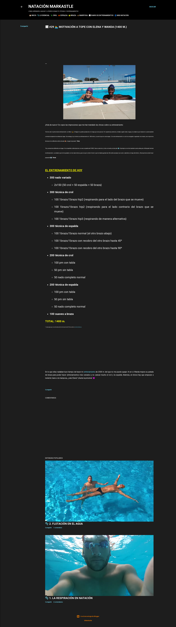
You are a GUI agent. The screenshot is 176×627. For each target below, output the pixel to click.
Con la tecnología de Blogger (88, 616)
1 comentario (57, 527)
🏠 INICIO (31, 15)
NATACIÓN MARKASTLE (50, 6)
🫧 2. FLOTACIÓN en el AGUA (64, 523)
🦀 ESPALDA (62, 15)
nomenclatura (78, 327)
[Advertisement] (99, 45)
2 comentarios (58, 602)
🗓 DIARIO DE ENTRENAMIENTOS (100, 15)
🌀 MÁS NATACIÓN (121, 15)
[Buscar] (152, 6)
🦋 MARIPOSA (81, 15)
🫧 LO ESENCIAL (43, 15)
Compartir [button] (24, 26)
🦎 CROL (53, 15)
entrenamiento (89, 372)
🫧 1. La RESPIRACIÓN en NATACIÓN (69, 598)
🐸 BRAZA (71, 15)
